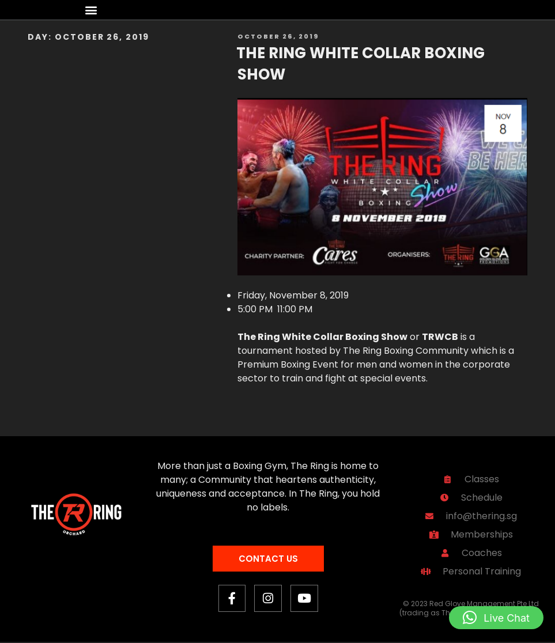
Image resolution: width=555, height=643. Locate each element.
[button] (91, 10)
